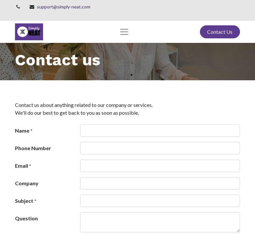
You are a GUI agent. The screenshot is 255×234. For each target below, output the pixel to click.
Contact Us (219, 32)
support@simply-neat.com (63, 6)
